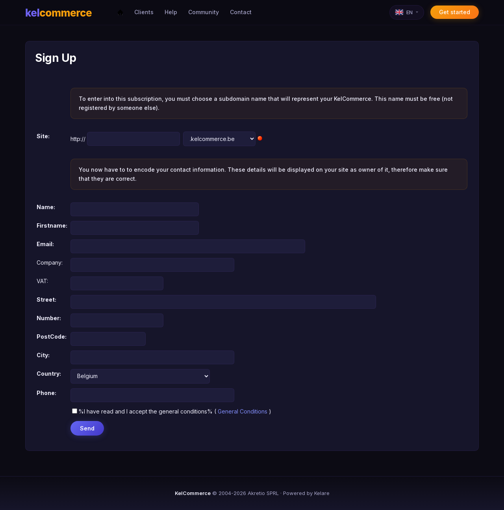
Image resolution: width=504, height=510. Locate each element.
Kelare (322, 493)
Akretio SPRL (263, 493)
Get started (454, 12)
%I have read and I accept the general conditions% (142, 411)
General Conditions (242, 411)
